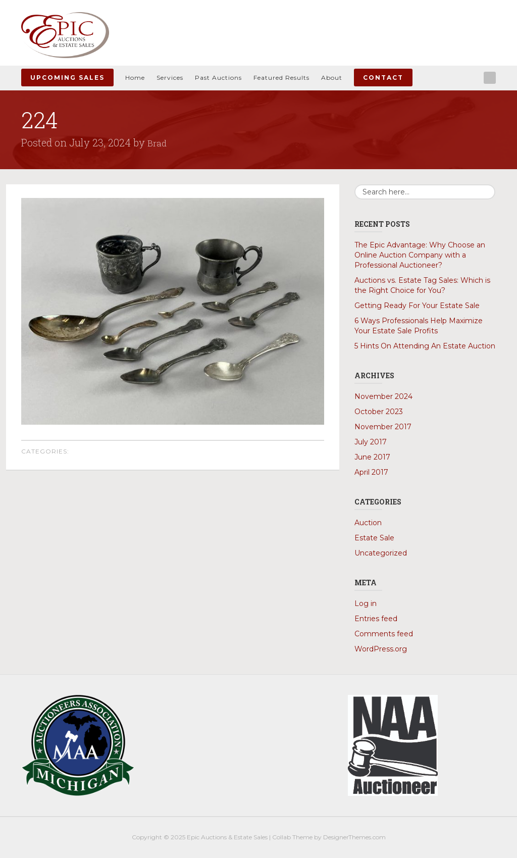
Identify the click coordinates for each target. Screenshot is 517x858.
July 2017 (370, 441)
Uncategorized (380, 553)
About (331, 77)
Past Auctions (218, 77)
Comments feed (383, 633)
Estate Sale (374, 537)
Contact (383, 77)
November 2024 (383, 396)
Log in (365, 603)
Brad (158, 142)
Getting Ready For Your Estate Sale (417, 305)
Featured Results (281, 77)
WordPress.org (380, 648)
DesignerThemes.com (354, 837)
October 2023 (378, 411)
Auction (368, 522)
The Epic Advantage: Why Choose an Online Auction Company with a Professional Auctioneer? (419, 255)
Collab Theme (292, 837)
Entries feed (375, 618)
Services (170, 77)
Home (135, 77)
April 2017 (371, 472)
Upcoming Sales (67, 77)
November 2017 (382, 426)
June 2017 (372, 457)
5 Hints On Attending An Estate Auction (424, 345)
